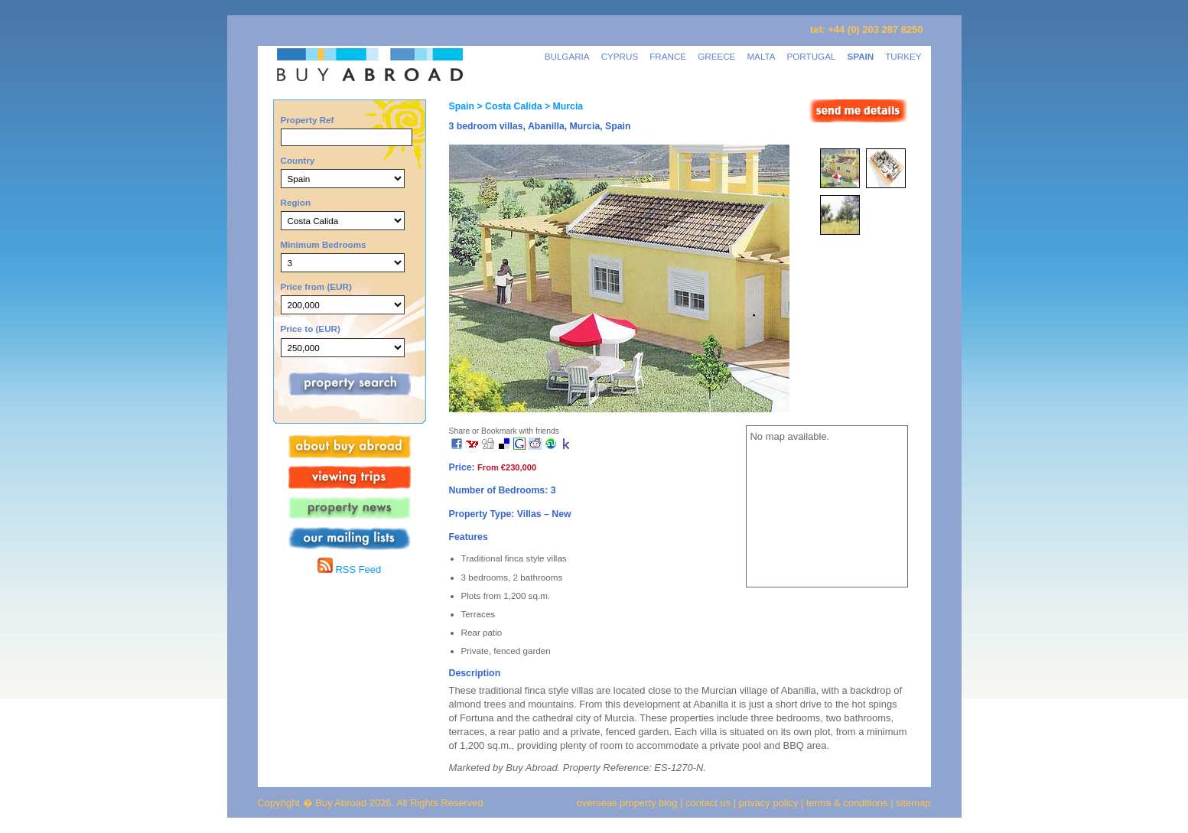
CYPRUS (620, 56)
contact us (708, 803)
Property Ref (307, 120)
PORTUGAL (811, 56)
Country (298, 160)
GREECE (716, 56)
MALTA (761, 56)
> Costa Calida (508, 106)
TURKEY (903, 56)
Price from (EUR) (316, 286)
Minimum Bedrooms (323, 244)
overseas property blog (627, 803)
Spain (461, 106)
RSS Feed (349, 569)
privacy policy (769, 803)
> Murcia (562, 106)
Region (296, 202)
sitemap (912, 803)
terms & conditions (848, 803)
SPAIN (860, 56)
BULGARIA (567, 56)
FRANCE (667, 56)
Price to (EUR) (310, 329)
